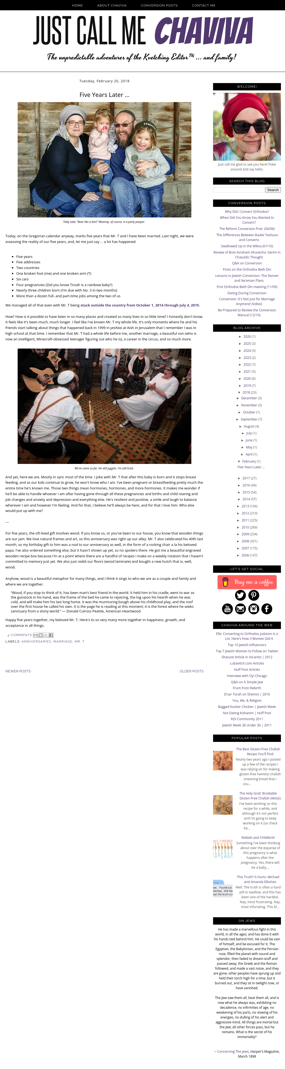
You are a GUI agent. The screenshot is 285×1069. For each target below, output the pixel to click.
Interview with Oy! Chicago (247, 675)
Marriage (63, 641)
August (249, 426)
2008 (246, 541)
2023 (247, 357)
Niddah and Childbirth (258, 837)
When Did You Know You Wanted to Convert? (247, 220)
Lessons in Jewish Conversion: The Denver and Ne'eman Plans (246, 278)
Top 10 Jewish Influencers (247, 645)
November (249, 405)
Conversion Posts (159, 5)
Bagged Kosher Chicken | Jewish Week (247, 706)
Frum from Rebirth (247, 688)
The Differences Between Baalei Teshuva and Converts (247, 237)
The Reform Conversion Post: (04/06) (247, 228)
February (249, 461)
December (249, 398)
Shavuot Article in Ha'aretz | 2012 (246, 657)
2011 (246, 520)
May (249, 447)
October (249, 412)
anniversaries (36, 641)
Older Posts (192, 671)
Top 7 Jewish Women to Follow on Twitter (247, 651)
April (250, 454)
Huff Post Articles (247, 669)
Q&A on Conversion (247, 263)
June (250, 440)
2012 (246, 513)
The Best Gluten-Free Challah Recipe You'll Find (258, 751)
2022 (247, 364)
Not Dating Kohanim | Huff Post (247, 713)
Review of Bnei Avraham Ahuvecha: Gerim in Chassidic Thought (246, 255)
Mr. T (80, 641)
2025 (247, 343)
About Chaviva (111, 5)
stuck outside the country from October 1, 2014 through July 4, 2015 (139, 305)
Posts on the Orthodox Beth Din (247, 269)
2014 (247, 499)
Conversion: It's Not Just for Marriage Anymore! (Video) (247, 301)
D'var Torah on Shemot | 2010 (247, 694)
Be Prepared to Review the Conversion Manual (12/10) (247, 312)
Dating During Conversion (247, 293)
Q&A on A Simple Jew (247, 682)
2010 (246, 527)
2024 (247, 350)
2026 (247, 336)
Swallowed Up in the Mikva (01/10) (247, 246)
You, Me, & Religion (246, 700)
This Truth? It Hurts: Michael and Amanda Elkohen (258, 879)
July (249, 433)
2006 (246, 555)
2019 (247, 385)
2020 (247, 378)
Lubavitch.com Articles (247, 663)
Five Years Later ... (104, 94)
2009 (246, 534)
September (249, 419)
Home (77, 5)
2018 (247, 392)
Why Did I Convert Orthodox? (247, 211)
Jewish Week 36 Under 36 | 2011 (247, 725)
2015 (247, 492)
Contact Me (204, 5)
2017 (247, 478)
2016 (247, 485)
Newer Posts (18, 671)
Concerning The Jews (233, 1051)
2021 (247, 371)
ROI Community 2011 (247, 719)
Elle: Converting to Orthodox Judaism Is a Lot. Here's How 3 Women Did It (247, 636)
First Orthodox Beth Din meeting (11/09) (247, 286)
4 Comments (19, 635)
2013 (246, 506)
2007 (246, 548)
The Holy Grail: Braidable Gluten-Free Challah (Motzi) (260, 796)
